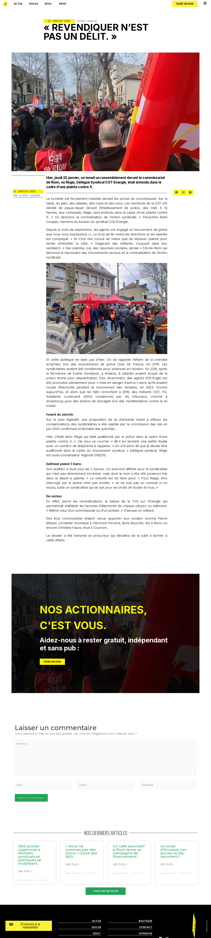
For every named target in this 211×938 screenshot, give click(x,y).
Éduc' (97, 934)
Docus (33, 3)
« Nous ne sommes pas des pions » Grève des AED (81, 852)
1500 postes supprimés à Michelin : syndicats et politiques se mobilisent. (29, 855)
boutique (145, 921)
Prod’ (63, 3)
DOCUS (96, 927)
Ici (89, 234)
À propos (145, 934)
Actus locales (87, 21)
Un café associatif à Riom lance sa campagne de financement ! (129, 852)
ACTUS (96, 921)
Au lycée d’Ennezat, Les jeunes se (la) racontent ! (173, 852)
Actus (18, 3)
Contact (145, 927)
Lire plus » (25, 872)
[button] (184, 4)
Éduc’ (48, 3)
